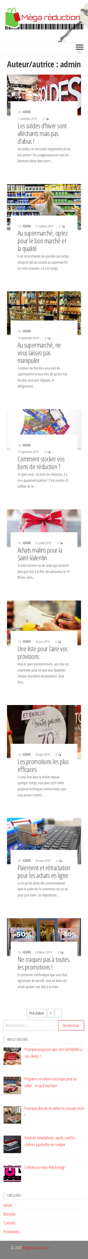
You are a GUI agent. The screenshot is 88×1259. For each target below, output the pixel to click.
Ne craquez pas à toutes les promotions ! (43, 963)
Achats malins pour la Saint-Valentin (40, 553)
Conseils (9, 1223)
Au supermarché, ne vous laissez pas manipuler (39, 352)
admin (27, 112)
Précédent (36, 1013)
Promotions (12, 1231)
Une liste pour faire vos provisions (43, 652)
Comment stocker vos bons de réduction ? (41, 462)
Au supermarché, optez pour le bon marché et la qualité (42, 240)
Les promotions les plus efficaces (43, 765)
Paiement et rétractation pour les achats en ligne (44, 871)
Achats (8, 1205)
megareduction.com (35, 1247)
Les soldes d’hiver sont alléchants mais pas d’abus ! (42, 133)
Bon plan (9, 1214)
